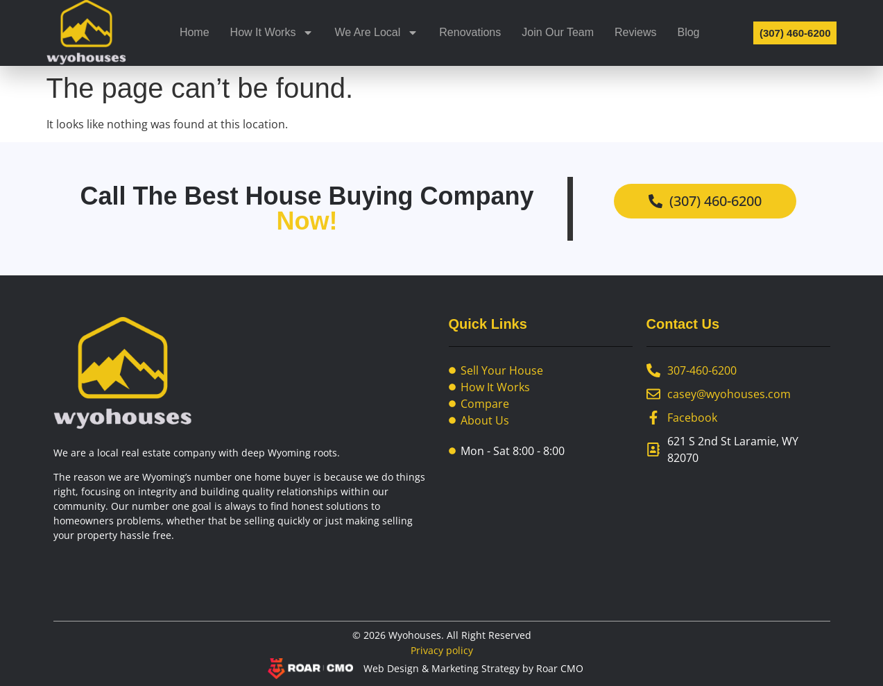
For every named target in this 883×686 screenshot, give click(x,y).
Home (194, 32)
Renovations (470, 32)
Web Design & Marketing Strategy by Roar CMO (473, 668)
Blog (688, 32)
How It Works (272, 32)
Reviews (635, 32)
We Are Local (376, 32)
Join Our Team (558, 32)
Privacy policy (442, 650)
